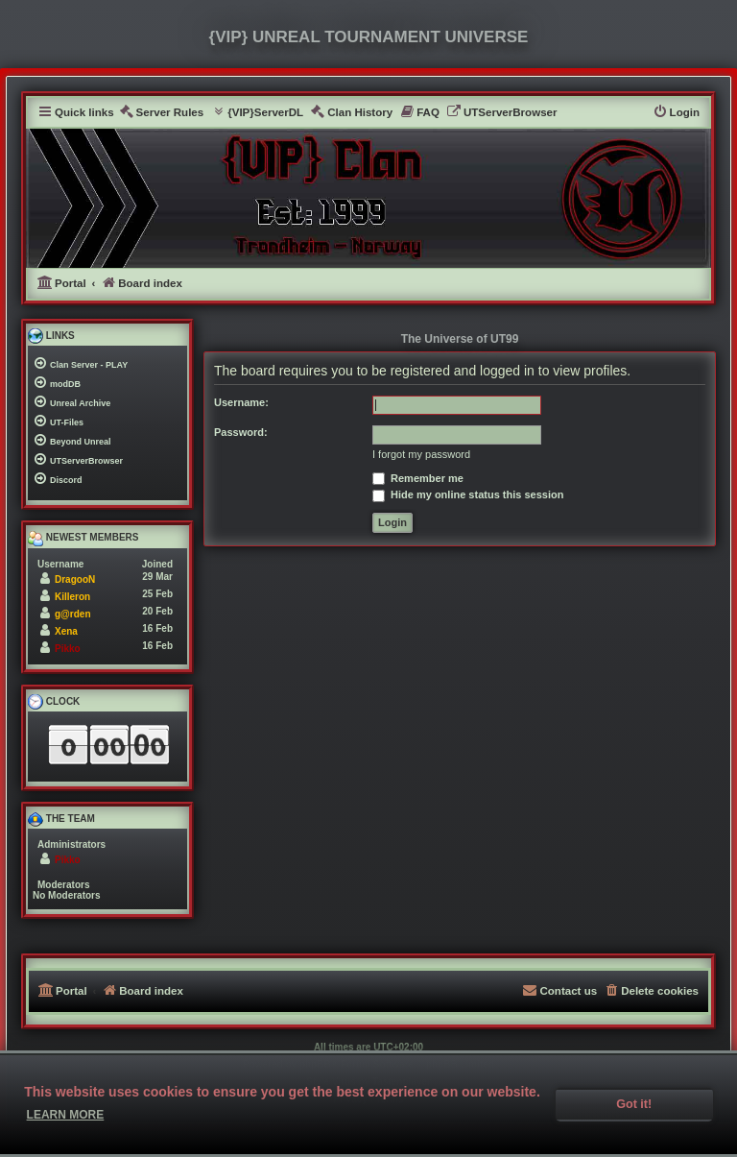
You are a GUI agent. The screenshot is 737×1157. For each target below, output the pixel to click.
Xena (66, 631)
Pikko (68, 648)
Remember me (418, 478)
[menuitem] (161, 113)
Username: (241, 402)
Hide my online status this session (467, 494)
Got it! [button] (634, 1104)
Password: (241, 432)
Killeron (72, 596)
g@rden (73, 614)
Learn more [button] (66, 1114)
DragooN (75, 579)
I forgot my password (421, 454)
